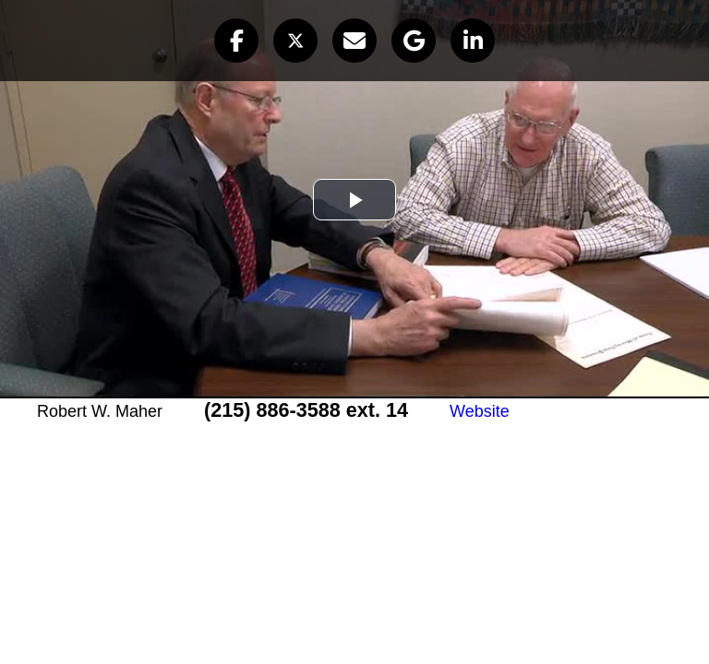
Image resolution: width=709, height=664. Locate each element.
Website (480, 411)
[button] (236, 40)
